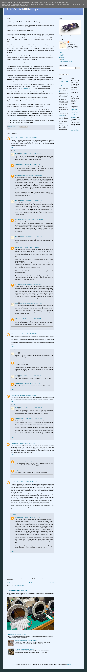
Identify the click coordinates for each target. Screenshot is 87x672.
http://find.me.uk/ (25, 88)
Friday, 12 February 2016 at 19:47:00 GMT (26, 333)
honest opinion (62, 91)
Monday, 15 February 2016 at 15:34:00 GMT (30, 470)
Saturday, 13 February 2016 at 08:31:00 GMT (31, 200)
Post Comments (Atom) (18, 585)
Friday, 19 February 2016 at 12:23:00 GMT (30, 517)
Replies (14, 150)
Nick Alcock (18, 175)
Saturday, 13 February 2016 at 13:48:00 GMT (32, 461)
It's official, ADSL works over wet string (24, 649)
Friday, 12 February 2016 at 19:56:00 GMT (30, 353)
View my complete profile (65, 61)
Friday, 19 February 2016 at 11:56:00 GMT (27, 481)
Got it (83, 4)
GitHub (61, 56)
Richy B (13, 443)
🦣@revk (61, 59)
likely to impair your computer (75, 112)
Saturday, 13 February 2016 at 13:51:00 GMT (31, 236)
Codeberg (61, 57)
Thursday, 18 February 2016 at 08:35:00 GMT (31, 303)
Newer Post (10, 582)
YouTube (61, 54)
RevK (16, 153)
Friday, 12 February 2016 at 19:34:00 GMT (26, 138)
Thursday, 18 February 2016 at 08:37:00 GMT (31, 318)
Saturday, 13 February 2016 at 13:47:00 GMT (32, 219)
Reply (12, 147)
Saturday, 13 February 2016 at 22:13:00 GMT (28, 247)
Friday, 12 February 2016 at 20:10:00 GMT (30, 383)
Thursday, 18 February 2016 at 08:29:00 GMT (31, 284)
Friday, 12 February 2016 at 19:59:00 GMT (30, 376)
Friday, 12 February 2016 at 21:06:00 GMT (26, 395)
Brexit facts (13, 481)
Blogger (69, 664)
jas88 (16, 247)
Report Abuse (75, 130)
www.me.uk (62, 115)
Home (30, 582)
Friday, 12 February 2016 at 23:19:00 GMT (31, 175)
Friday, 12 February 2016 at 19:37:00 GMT (30, 153)
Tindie (60, 52)
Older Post (51, 582)
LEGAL (12, 128)
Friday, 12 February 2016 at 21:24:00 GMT (25, 443)
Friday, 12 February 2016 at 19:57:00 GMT (30, 362)
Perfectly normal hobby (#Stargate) (17, 590)
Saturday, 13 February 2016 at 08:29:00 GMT (31, 418)
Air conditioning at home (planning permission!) (26, 640)
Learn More (76, 4)
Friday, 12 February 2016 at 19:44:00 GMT (30, 164)
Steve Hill (17, 284)
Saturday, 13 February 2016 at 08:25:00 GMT (31, 408)
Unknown (13, 138)
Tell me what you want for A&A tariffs (17, 634)
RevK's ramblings (22, 8)
